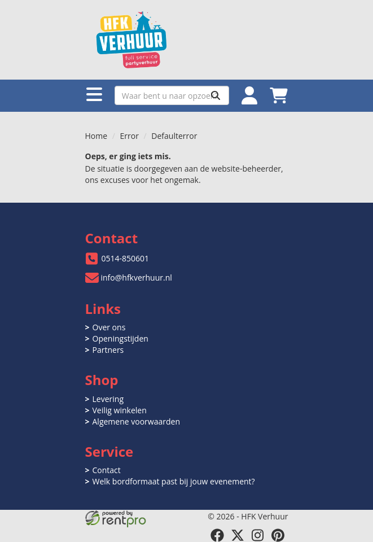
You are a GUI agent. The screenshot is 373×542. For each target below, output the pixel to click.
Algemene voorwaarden (136, 421)
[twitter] (237, 535)
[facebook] (217, 535)
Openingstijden (120, 338)
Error (129, 135)
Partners (108, 349)
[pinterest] (278, 535)
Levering (108, 399)
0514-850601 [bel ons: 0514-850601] (126, 258)
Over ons (109, 327)
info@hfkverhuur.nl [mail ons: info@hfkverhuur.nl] (136, 277)
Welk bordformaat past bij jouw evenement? (174, 481)
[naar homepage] (186, 39)
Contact (107, 470)
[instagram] (258, 535)
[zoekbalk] (172, 95)
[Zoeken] (215, 95)
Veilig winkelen (120, 410)
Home (96, 135)
